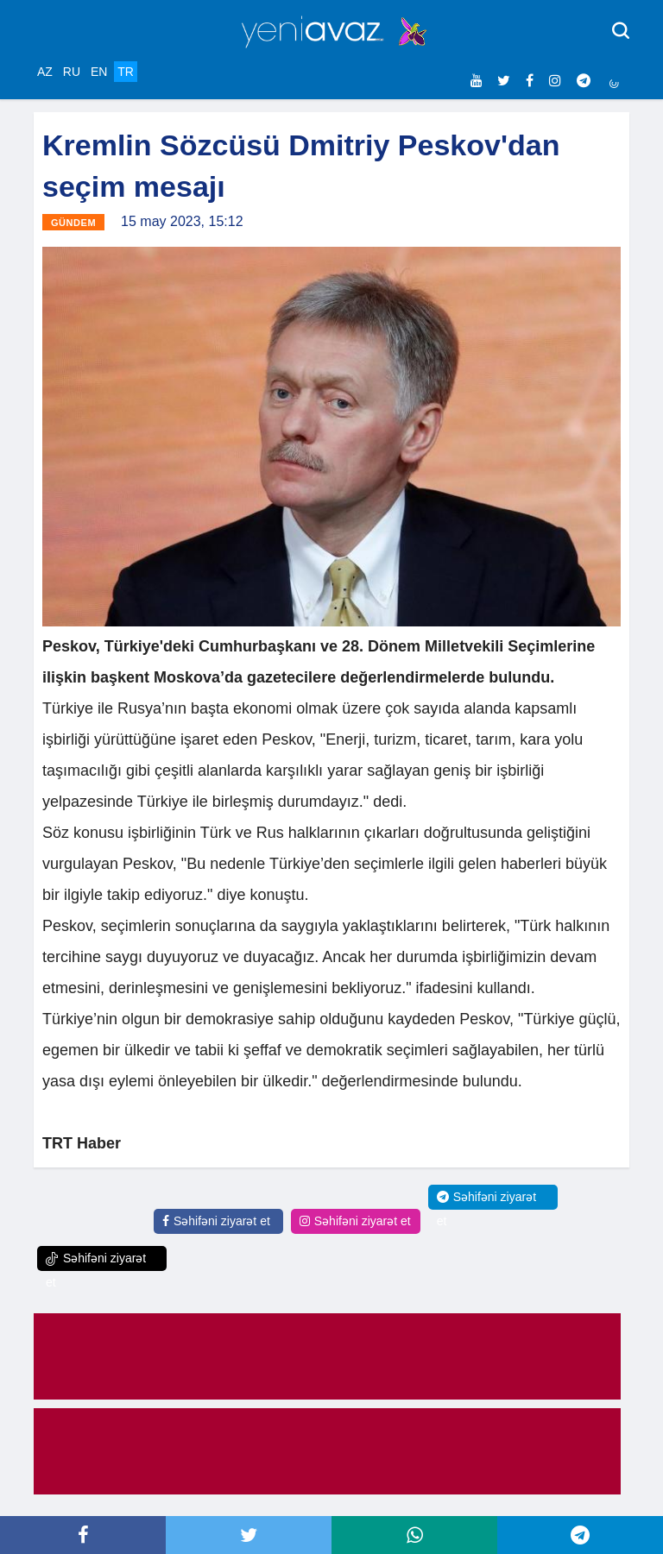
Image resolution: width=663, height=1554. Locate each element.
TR (125, 72)
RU (71, 72)
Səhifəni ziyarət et (216, 1221)
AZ (45, 72)
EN (99, 72)
